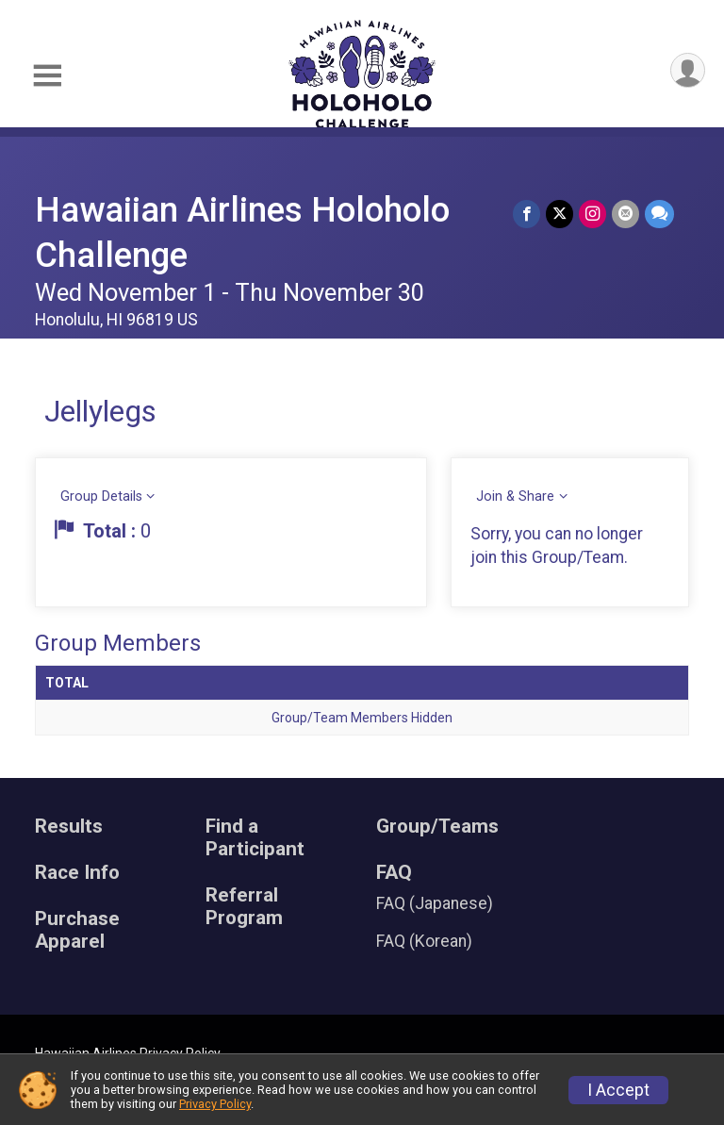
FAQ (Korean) (424, 941)
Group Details (101, 496)
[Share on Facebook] (526, 213)
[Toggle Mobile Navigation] (47, 76)
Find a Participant (255, 838)
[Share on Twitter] (559, 213)
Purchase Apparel (77, 930)
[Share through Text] (659, 213)
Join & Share (515, 496)
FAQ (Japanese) (434, 903)
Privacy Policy (215, 1104)
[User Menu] (687, 70)
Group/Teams (437, 826)
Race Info (77, 873)
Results (69, 826)
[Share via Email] (625, 213)
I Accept (618, 1090)
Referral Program (244, 907)
